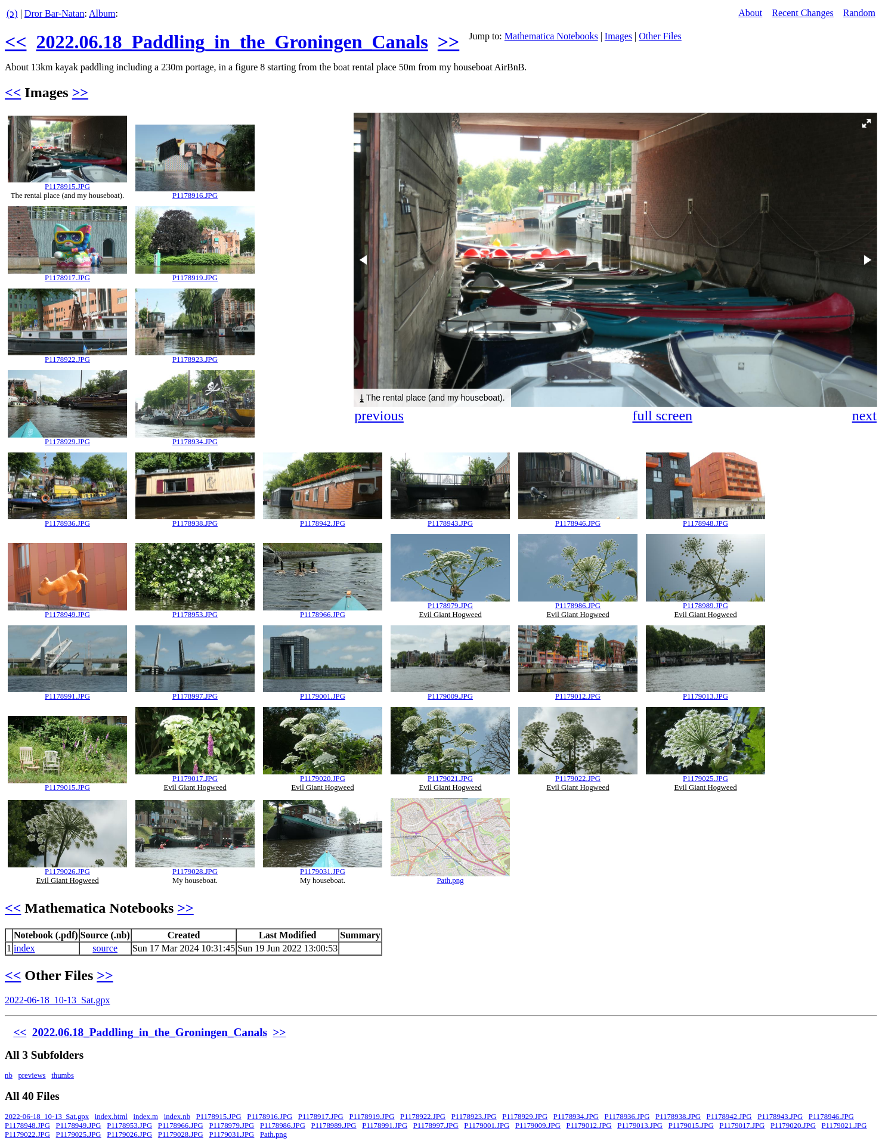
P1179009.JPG (450, 696)
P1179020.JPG (322, 778)
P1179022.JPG (578, 778)
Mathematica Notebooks (551, 36)
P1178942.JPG (322, 523)
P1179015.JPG (67, 787)
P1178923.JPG (195, 359)
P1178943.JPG (450, 523)
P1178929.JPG (67, 442)
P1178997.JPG (195, 696)
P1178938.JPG (195, 523)
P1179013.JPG (705, 696)
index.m (145, 1116)
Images (618, 36)
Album (102, 13)
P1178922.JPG (67, 359)
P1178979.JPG (450, 606)
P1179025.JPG (705, 778)
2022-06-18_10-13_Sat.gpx (57, 1000)
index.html (111, 1116)
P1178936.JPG (67, 523)
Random (859, 13)
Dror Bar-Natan (54, 13)
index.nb (177, 1116)
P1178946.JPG (578, 523)
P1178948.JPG (705, 523)
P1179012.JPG (578, 696)
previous (379, 415)
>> (448, 41)
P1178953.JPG (195, 614)
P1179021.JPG (450, 778)
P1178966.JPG (322, 614)
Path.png (450, 880)
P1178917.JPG (67, 278)
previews (31, 1075)
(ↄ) (12, 13)
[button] (866, 123)
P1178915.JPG (67, 186)
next (864, 415)
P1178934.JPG (195, 442)
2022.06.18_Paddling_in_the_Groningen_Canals (232, 41)
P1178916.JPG (195, 195)
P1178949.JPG (67, 614)
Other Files (660, 36)
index (24, 948)
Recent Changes (803, 13)
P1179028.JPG (195, 871)
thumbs (62, 1075)
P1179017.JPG (195, 778)
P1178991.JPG (67, 696)
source (104, 948)
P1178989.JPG (705, 606)
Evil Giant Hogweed (450, 614)
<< (15, 41)
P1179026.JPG (67, 871)
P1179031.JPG (322, 871)
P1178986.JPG (578, 606)
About (750, 13)
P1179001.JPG (322, 696)
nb (9, 1075)
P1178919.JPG (195, 278)
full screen (662, 415)
